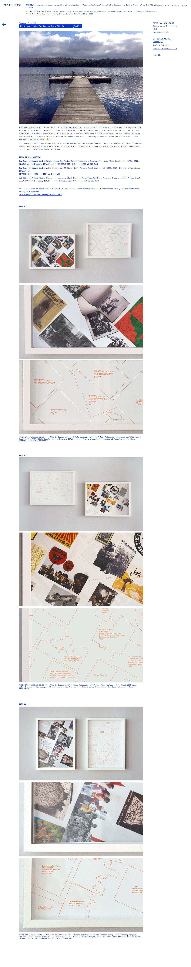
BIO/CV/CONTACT (179, 5)
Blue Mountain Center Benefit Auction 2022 (40, 195)
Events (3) (158, 42)
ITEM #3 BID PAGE (91, 181)
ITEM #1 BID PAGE (90, 164)
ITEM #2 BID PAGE (51, 174)
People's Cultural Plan (101, 133)
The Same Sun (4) (161, 32)
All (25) (157, 55)
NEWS (156, 5)
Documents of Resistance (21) (165, 27)
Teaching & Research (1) (165, 48)
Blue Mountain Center (71, 127)
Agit (121, 11)
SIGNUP (165, 5)
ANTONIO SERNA (12, 5)
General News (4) (161, 45)
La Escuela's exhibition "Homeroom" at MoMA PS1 (132, 5)
